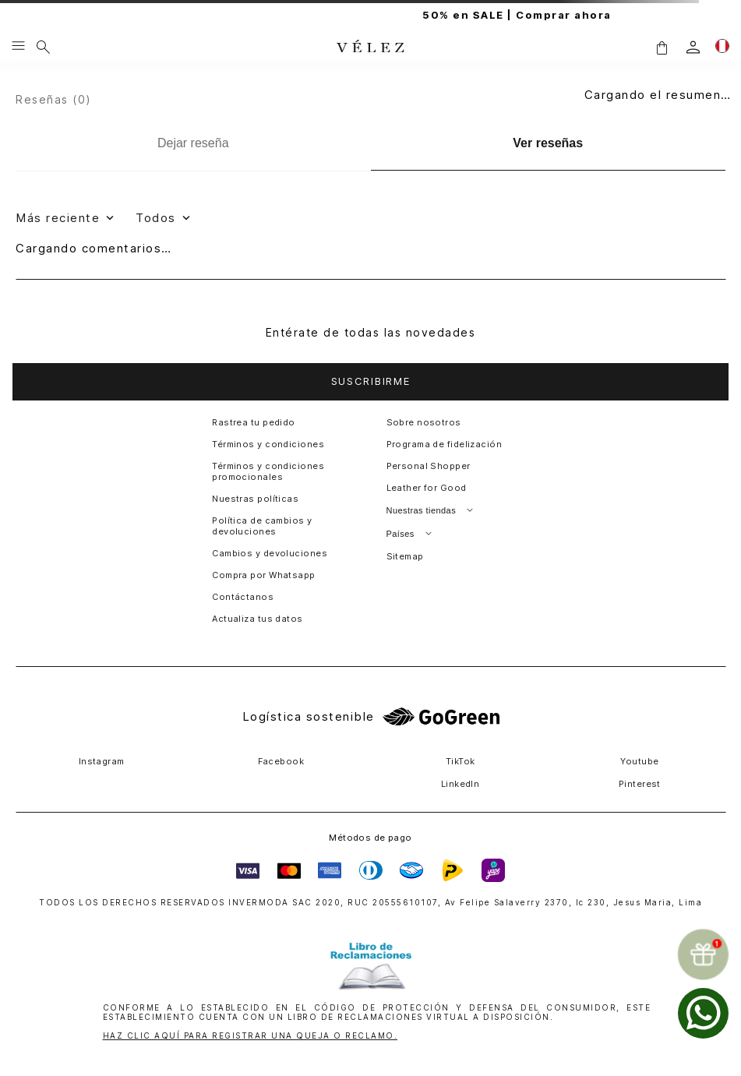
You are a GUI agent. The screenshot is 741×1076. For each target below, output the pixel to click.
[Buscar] (43, 47)
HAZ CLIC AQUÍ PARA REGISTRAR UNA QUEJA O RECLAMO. (250, 1035)
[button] (661, 47)
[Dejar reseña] (193, 143)
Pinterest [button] (640, 783)
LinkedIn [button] (460, 783)
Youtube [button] (639, 761)
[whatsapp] (703, 1013)
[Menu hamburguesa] (18, 47)
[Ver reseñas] (548, 144)
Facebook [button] (281, 761)
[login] (693, 47)
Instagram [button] (102, 761)
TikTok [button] (460, 761)
